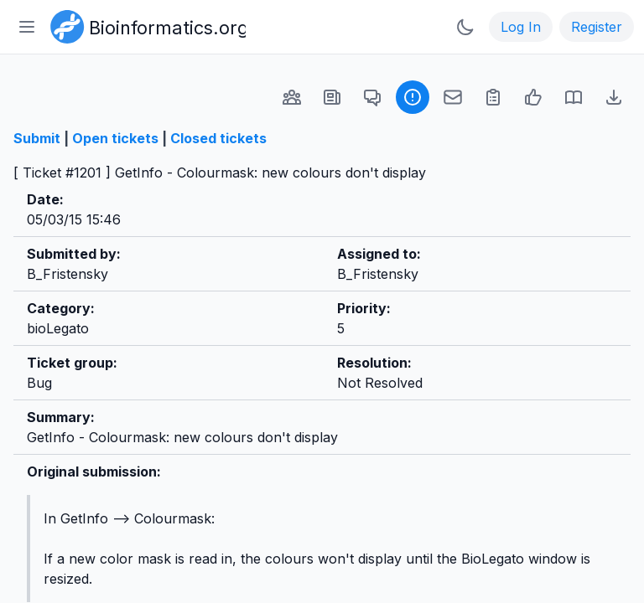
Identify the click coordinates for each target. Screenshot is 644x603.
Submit (36, 138)
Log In (521, 26)
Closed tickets (218, 138)
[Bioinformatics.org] (145, 25)
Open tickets (115, 138)
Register (596, 26)
